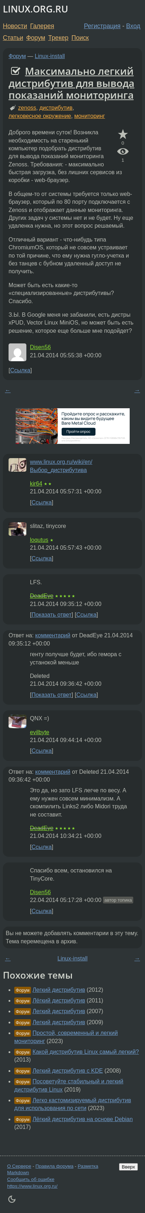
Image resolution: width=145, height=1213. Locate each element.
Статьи (13, 37)
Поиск (80, 37)
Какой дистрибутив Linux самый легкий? (85, 1052)
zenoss (27, 108)
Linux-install (50, 56)
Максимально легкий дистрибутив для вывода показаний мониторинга (71, 83)
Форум (35, 37)
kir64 (36, 484)
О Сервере (19, 1166)
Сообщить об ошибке (31, 1179)
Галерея (42, 26)
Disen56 (40, 347)
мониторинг (89, 116)
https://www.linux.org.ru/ (32, 1186)
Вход (133, 26)
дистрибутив (55, 108)
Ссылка (20, 370)
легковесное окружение (40, 116)
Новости (15, 26)
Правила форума (55, 1166)
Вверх (128, 1167)
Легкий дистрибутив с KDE (67, 1071)
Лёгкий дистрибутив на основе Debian (82, 1119)
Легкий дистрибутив (58, 990)
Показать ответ (51, 615)
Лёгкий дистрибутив (58, 1000)
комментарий (53, 635)
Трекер (58, 37)
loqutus (39, 540)
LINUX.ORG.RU (35, 9)
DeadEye (41, 596)
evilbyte (39, 732)
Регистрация (102, 26)
